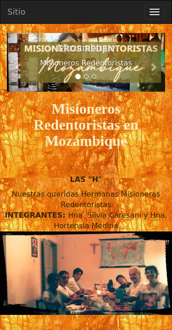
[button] (19, 62)
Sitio (16, 11)
